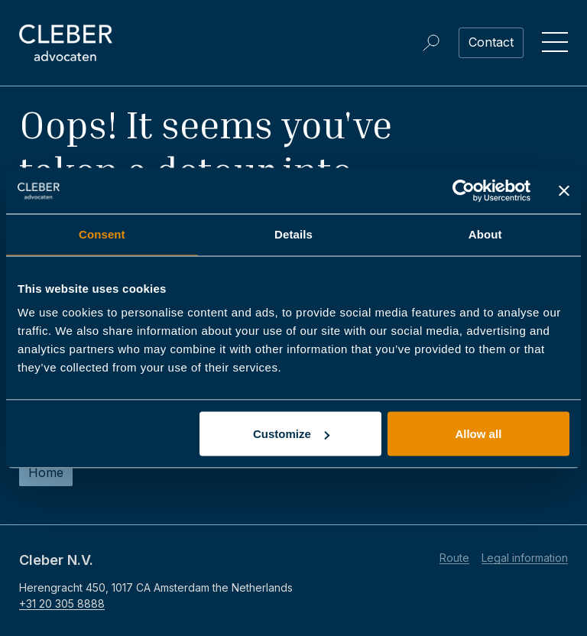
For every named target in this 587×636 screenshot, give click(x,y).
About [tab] (485, 234)
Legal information (525, 557)
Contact (491, 42)
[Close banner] (564, 191)
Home (45, 472)
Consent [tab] (102, 234)
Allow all (478, 433)
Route (454, 557)
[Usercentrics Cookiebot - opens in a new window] (463, 191)
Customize (291, 433)
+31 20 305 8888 (62, 603)
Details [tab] (293, 234)
